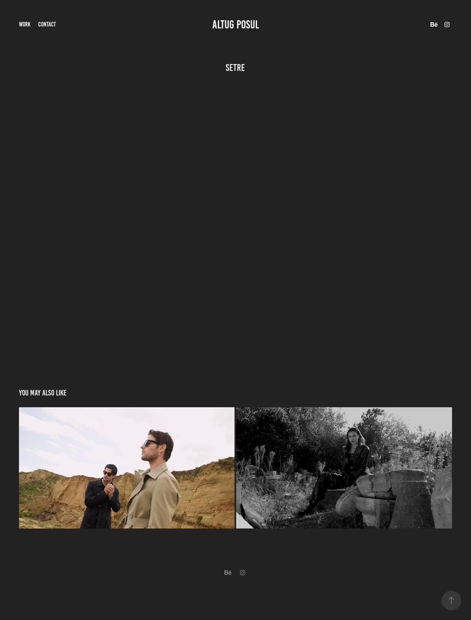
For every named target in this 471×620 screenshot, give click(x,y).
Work (24, 24)
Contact (47, 24)
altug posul (235, 24)
